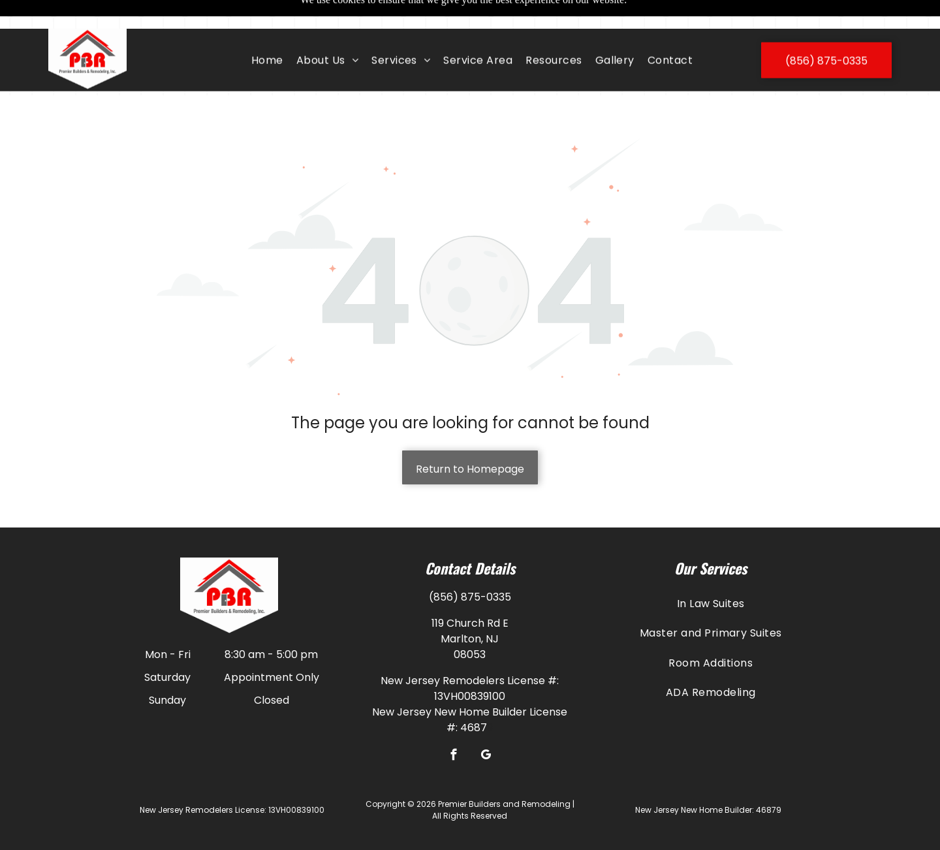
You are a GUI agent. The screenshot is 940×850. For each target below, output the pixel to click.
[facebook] (454, 724)
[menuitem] (267, 31)
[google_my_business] (486, 724)
